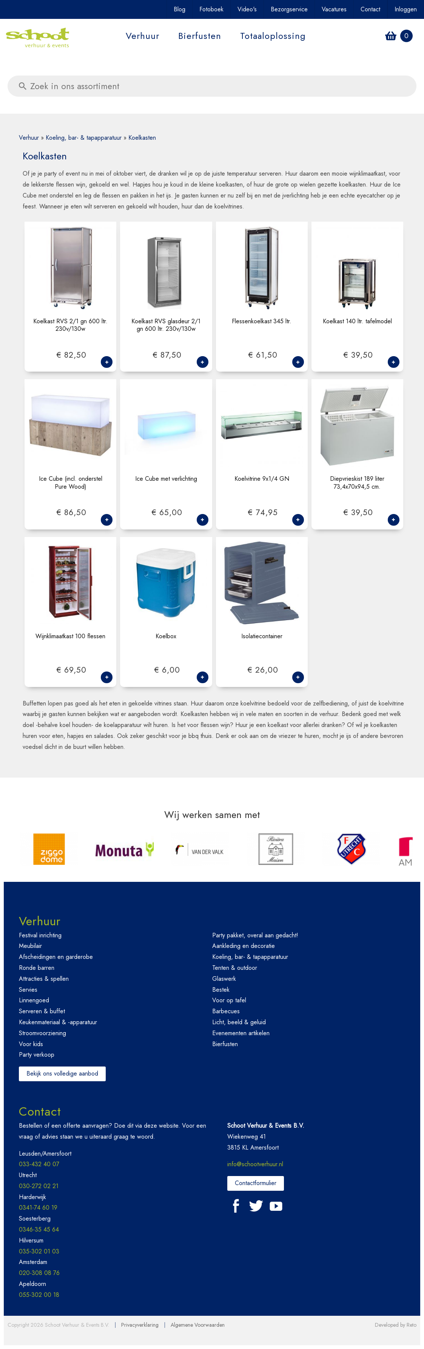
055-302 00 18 (39, 1294)
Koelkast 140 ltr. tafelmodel (357, 322)
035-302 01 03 (39, 1251)
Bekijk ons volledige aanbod (62, 1073)
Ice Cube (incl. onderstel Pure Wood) (70, 483)
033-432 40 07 (39, 1164)
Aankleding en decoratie (243, 946)
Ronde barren (36, 967)
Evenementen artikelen (241, 1033)
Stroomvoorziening (42, 1033)
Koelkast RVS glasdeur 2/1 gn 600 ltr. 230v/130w (165, 325)
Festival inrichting (40, 935)
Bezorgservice (289, 9)
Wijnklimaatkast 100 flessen (70, 637)
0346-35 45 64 (39, 1229)
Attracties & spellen (44, 978)
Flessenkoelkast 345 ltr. (261, 322)
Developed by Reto (395, 1325)
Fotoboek (211, 9)
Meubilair (30, 946)
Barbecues (226, 1011)
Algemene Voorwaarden (198, 1325)
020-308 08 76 (39, 1273)
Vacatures (334, 9)
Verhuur (142, 35)
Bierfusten (199, 35)
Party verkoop (36, 1054)
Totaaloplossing (273, 35)
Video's (247, 9)
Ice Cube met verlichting (166, 479)
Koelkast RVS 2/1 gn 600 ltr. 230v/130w (70, 325)
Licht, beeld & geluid (239, 1022)
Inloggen (406, 9)
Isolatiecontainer (261, 637)
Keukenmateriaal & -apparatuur (58, 1022)
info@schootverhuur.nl (255, 1164)
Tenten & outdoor (234, 967)
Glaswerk (224, 978)
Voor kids (31, 1044)
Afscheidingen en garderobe (56, 956)
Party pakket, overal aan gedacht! (255, 935)
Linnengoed (34, 1000)
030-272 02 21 (39, 1186)
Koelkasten (142, 137)
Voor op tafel (229, 1000)
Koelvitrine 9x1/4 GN (261, 479)
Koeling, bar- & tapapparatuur (84, 137)
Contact (370, 9)
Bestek (221, 989)
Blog (179, 9)
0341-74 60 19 (38, 1207)
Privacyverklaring (140, 1325)
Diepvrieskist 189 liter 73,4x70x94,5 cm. (357, 483)
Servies (28, 989)
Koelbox (166, 637)
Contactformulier (255, 1183)
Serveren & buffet (42, 1011)
